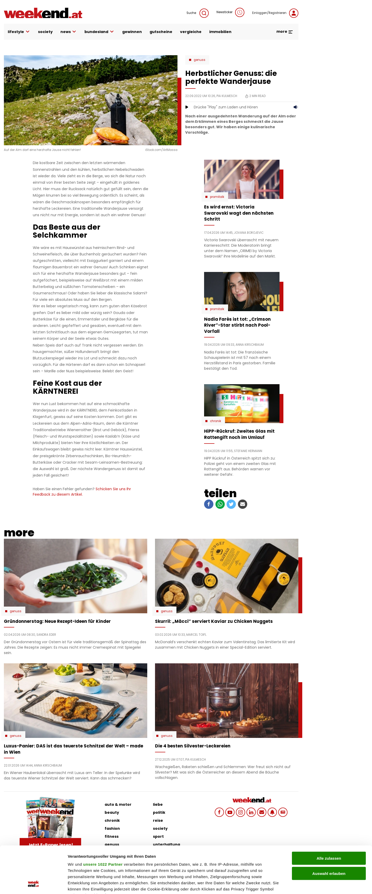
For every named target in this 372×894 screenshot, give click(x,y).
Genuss (199, 60)
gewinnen (132, 31)
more (284, 31)
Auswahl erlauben (328, 829)
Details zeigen (275, 884)
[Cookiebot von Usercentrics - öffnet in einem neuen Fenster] (33, 884)
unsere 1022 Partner (103, 820)
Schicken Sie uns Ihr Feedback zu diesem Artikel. (82, 491)
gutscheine (161, 31)
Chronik (215, 421)
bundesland (99, 32)
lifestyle (19, 32)
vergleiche (191, 31)
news (68, 32)
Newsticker (230, 12)
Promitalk (217, 197)
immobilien (220, 31)
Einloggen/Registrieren (275, 13)
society (45, 31)
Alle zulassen (328, 814)
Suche (198, 13)
